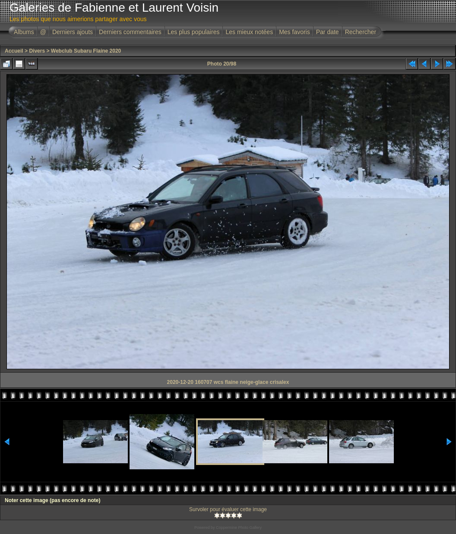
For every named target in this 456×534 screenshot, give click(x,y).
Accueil (14, 51)
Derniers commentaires (130, 31)
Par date (327, 31)
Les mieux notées (249, 31)
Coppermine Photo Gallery (239, 527)
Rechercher (360, 31)
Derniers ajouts (72, 31)
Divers (37, 51)
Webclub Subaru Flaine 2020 (86, 51)
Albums (24, 31)
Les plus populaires (194, 31)
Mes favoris (294, 31)
